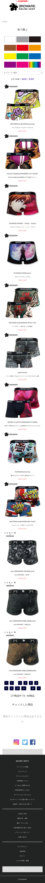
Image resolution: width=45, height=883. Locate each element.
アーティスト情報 (22, 767)
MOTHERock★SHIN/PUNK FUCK (23, 522)
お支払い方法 (22, 813)
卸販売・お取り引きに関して (22, 804)
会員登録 (22, 851)
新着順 (31, 79)
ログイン (22, 856)
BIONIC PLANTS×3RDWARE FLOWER (23, 422)
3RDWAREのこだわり (22, 790)
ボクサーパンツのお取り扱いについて (22, 799)
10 (17, 688)
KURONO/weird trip (22, 472)
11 (24, 688)
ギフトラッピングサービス (22, 794)
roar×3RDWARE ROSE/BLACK (22, 571)
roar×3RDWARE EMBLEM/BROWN (22, 671)
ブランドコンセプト (22, 776)
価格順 (24, 79)
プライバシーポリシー (22, 832)
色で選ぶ (5, 21)
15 (33, 688)
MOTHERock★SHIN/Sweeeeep (22, 124)
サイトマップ (22, 771)
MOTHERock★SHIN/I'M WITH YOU (22, 323)
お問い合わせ (22, 837)
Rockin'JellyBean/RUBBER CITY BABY (22, 174)
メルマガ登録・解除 (22, 860)
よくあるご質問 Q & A (22, 785)
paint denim (22, 372)
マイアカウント (23, 846)
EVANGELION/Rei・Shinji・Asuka (22, 223)
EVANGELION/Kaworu (22, 273)
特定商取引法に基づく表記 (22, 827)
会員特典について (22, 780)
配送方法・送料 (23, 818)
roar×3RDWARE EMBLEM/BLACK (22, 621)
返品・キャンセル (22, 823)
